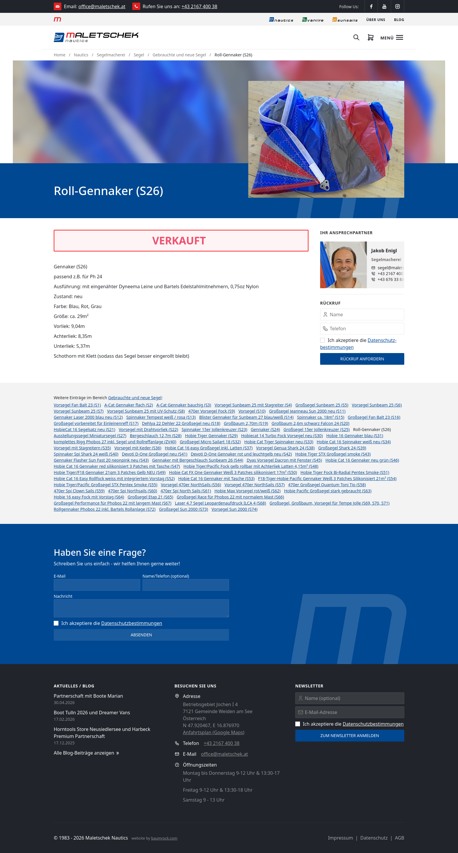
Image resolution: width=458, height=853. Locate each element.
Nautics (81, 55)
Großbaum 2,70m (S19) (246, 423)
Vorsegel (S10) (252, 411)
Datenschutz (374, 838)
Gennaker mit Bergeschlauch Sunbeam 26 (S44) (197, 460)
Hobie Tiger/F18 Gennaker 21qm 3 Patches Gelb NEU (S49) (110, 472)
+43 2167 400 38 (199, 6)
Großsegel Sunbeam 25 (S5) (321, 405)
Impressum (340, 838)
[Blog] (399, 19)
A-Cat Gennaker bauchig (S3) (183, 405)
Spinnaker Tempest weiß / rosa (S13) (161, 417)
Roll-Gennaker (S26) (233, 55)
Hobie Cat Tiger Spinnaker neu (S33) (278, 441)
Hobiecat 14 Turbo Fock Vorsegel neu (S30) (282, 435)
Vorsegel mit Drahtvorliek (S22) (148, 429)
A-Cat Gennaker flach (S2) (128, 405)
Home (59, 55)
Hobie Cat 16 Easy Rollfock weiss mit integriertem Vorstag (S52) (114, 478)
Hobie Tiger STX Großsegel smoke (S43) (333, 454)
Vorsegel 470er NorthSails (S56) (191, 484)
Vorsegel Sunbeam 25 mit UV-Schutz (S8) (146, 411)
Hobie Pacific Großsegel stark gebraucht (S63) (327, 491)
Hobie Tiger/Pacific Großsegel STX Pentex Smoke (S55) (105, 484)
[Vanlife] (312, 19)
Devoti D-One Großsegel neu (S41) (154, 454)
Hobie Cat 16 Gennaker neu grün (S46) (362, 460)
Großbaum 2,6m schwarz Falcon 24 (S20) (310, 423)
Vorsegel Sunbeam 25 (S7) (79, 411)
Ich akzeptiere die (108, 623)
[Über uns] (375, 19)
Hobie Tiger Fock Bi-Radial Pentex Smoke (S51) (345, 472)
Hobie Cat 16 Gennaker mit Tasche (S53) (216, 478)
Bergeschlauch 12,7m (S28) (156, 435)
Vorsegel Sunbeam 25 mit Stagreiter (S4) (253, 405)
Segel (139, 55)
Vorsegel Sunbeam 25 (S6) (377, 405)
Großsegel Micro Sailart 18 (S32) (210, 441)
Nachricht (63, 596)
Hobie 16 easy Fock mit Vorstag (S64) (89, 497)
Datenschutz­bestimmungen (131, 623)
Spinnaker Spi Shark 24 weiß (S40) (86, 454)
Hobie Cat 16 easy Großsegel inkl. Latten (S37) (209, 448)
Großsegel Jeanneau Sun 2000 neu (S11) (307, 411)
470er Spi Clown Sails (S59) (79, 491)
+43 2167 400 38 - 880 (396, 273)
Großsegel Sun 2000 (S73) (183, 509)
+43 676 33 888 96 (395, 279)
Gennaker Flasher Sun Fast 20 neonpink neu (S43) (101, 460)
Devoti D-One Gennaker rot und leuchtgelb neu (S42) (241, 454)
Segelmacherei (111, 55)
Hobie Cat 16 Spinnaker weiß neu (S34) (354, 441)
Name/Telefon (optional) (166, 576)
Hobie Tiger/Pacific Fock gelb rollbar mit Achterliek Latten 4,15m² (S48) (250, 466)
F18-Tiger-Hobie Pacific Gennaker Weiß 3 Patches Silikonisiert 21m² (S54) (327, 478)
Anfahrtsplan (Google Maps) (213, 732)
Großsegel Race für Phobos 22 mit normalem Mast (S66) (230, 497)
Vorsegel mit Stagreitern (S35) (82, 448)
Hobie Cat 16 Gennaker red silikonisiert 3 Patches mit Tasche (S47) (117, 466)
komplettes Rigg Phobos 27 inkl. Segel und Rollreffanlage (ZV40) (115, 441)
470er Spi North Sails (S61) (186, 491)
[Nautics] (281, 19)
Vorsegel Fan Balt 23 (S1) (77, 405)
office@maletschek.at (102, 6)
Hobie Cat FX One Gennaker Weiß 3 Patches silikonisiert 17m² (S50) (233, 472)
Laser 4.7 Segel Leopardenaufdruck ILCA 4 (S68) (220, 503)
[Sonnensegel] (345, 19)
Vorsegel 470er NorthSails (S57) (255, 484)
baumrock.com (164, 838)
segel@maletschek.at (396, 267)
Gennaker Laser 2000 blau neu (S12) (88, 417)
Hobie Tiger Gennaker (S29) (211, 435)
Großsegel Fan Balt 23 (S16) (374, 417)
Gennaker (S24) (265, 429)
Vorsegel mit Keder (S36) (137, 448)
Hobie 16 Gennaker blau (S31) (354, 435)
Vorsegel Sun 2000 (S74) (234, 509)
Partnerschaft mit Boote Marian (88, 696)
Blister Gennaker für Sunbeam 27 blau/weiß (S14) (246, 417)
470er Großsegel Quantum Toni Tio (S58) (327, 484)
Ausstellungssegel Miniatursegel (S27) (90, 435)
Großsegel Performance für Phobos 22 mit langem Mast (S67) (112, 503)
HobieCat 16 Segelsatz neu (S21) (84, 429)
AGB (399, 838)
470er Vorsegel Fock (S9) (211, 411)
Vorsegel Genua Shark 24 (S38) (285, 448)
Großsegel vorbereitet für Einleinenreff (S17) (96, 423)
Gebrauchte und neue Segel (179, 55)
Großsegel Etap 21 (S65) (150, 497)
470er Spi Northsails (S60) (132, 491)
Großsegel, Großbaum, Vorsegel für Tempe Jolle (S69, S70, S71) (330, 503)
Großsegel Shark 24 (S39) (342, 448)
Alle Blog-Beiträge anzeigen (87, 753)
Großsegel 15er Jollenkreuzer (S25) (317, 429)
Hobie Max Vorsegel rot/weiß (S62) (247, 491)
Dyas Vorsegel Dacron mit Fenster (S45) (284, 460)
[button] (326, 139)
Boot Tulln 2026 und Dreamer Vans (92, 712)
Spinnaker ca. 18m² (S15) (320, 417)
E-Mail (59, 576)
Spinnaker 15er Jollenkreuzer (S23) (214, 429)
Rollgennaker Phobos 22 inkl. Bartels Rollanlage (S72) (105, 509)
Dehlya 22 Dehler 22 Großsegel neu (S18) (181, 423)
